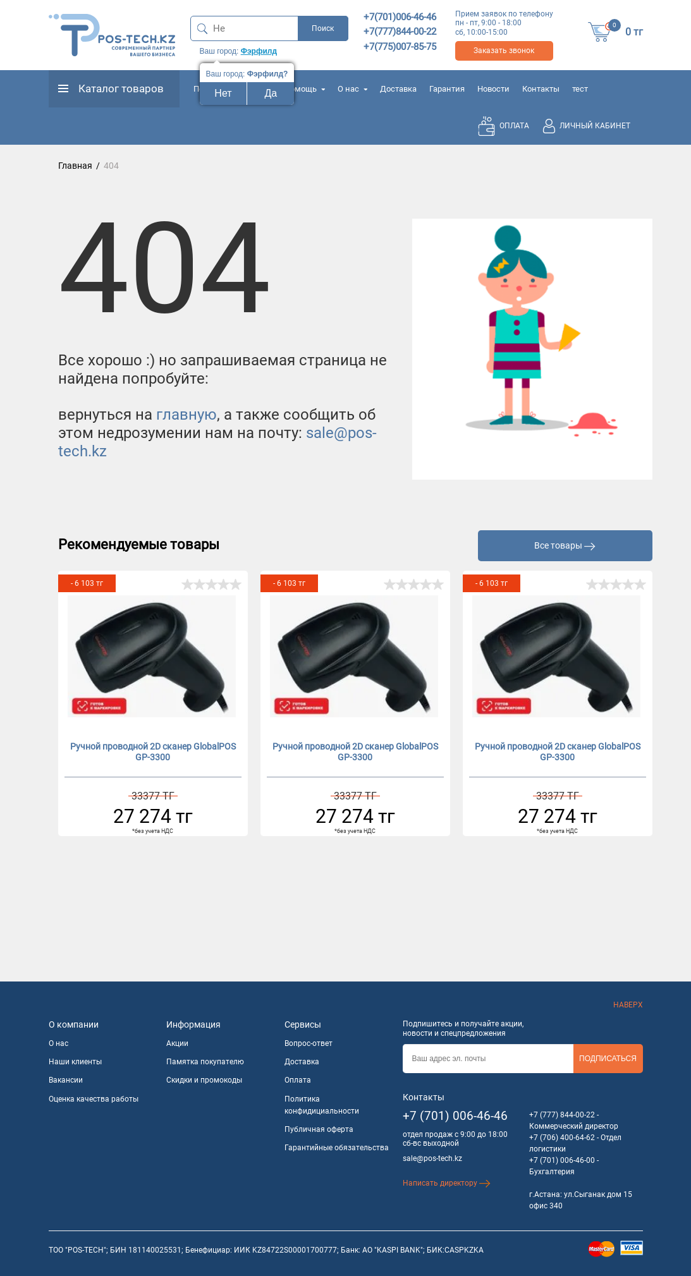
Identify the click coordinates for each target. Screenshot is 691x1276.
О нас (352, 89)
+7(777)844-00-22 (400, 31)
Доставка (398, 89)
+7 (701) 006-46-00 (562, 1160)
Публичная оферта (318, 1129)
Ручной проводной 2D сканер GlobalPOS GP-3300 (153, 751)
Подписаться (608, 1058)
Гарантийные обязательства (336, 1147)
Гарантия (447, 89)
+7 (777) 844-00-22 (562, 1114)
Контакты (541, 89)
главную (186, 414)
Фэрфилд (259, 51)
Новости (493, 89)
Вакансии (66, 1080)
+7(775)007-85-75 (400, 46)
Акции (177, 1043)
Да (271, 93)
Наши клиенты (75, 1061)
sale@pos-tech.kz (432, 1158)
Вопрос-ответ (308, 1043)
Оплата (297, 1080)
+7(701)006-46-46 (400, 17)
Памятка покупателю (205, 1061)
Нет (222, 93)
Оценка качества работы (93, 1099)
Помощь (304, 89)
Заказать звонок (504, 50)
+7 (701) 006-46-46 (455, 1116)
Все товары (565, 545)
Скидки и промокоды (204, 1080)
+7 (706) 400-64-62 (562, 1137)
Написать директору (447, 1183)
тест (580, 89)
